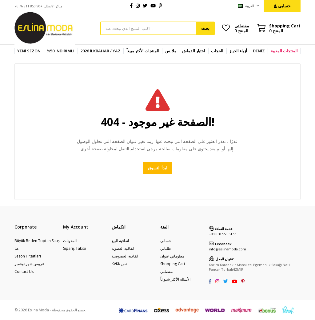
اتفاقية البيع (120, 240)
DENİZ (259, 51)
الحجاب (217, 51)
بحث (205, 28)
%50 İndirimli (60, 51)
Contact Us (24, 271)
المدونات (70, 240)
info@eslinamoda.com (227, 249)
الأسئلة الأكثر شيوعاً (175, 279)
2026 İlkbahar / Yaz (100, 51)
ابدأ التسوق (157, 168)
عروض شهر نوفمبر (29, 263)
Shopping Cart (172, 263)
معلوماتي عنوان (172, 256)
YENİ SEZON (29, 51)
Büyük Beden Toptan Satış (37, 240)
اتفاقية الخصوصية (125, 256)
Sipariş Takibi (74, 248)
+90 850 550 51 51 (223, 234)
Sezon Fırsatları (27, 256)
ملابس (170, 51)
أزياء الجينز (238, 51)
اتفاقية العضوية (123, 248)
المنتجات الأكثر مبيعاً (142, 51)
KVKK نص (119, 263)
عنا (16, 248)
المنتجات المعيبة (284, 51)
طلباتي (165, 248)
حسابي (165, 240)
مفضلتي (241, 28)
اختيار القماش (193, 51)
